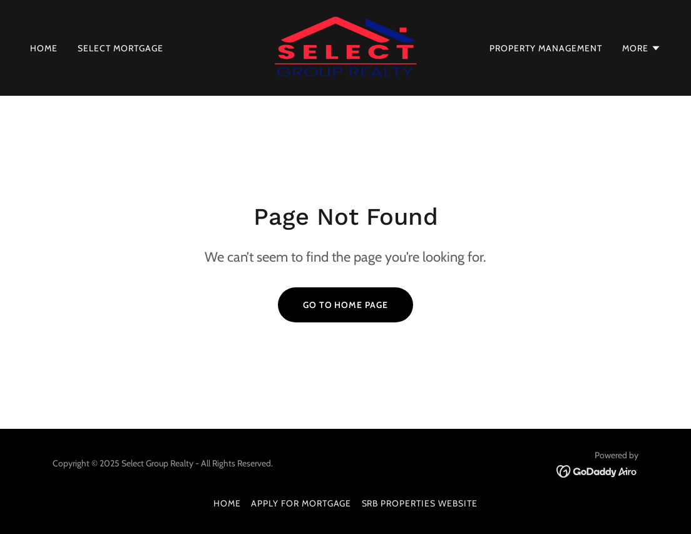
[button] (641, 48)
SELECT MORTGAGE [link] (120, 48)
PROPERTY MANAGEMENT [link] (545, 48)
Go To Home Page (346, 305)
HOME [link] (44, 48)
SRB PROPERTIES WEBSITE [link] (420, 503)
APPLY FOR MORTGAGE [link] (301, 503)
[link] (345, 47)
